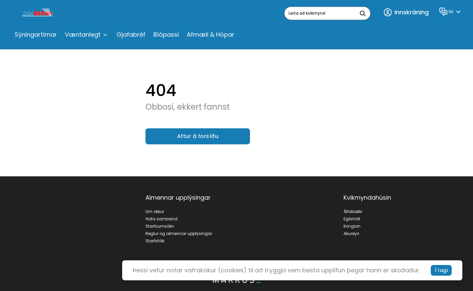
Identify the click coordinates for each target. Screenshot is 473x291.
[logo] (38, 13)
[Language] (450, 12)
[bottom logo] (236, 281)
